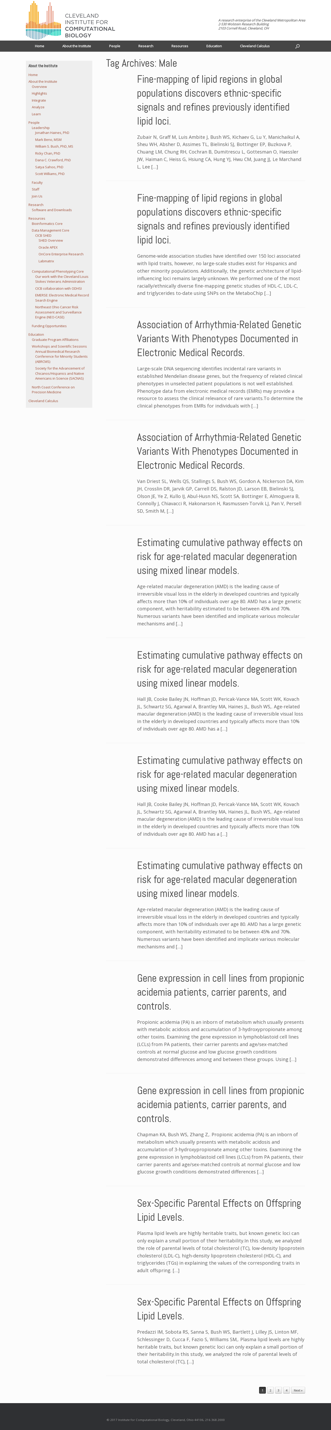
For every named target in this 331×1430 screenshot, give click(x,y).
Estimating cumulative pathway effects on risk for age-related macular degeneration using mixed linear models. (220, 556)
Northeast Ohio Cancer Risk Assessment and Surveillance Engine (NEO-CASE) (58, 312)
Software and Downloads (52, 209)
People (114, 46)
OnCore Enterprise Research (61, 254)
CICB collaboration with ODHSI (58, 288)
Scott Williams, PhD (50, 173)
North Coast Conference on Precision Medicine (53, 390)
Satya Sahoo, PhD (49, 167)
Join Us (37, 196)
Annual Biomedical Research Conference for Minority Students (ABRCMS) (61, 356)
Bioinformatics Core (47, 223)
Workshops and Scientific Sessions (59, 346)
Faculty (37, 182)
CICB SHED (43, 235)
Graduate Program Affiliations (55, 339)
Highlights (39, 93)
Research (145, 46)
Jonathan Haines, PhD (52, 132)
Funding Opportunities (49, 326)
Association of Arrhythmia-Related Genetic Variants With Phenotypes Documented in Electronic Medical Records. (219, 338)
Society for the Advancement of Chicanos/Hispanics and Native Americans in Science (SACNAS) (60, 373)
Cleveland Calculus (255, 46)
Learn (36, 114)
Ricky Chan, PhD (47, 153)
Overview (39, 86)
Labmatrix (46, 261)
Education (214, 46)
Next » (298, 1390)
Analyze (38, 107)
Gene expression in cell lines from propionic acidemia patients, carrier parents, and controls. (220, 992)
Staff (35, 189)
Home (39, 46)
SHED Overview (51, 240)
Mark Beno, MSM (48, 139)
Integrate (39, 100)
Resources (179, 46)
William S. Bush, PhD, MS (54, 146)
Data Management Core (50, 230)
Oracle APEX (48, 247)
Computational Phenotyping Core (58, 271)
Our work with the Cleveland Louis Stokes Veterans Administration (61, 279)
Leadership (41, 127)
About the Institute (76, 46)
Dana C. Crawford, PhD (53, 160)
